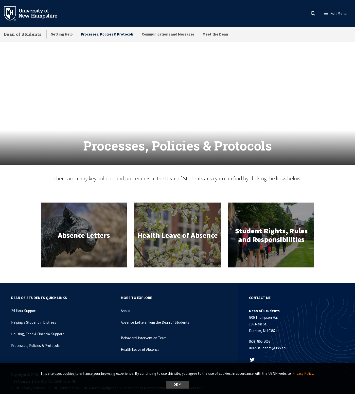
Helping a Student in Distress (33, 310)
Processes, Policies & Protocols (107, 34)
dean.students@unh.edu (268, 335)
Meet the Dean (215, 34)
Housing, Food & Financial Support (37, 321)
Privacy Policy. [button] (303, 373)
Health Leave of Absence (140, 337)
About (125, 298)
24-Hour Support (24, 298)
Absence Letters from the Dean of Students (155, 310)
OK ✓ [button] (178, 384)
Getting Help (62, 34)
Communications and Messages (168, 34)
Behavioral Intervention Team (143, 325)
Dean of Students (22, 34)
